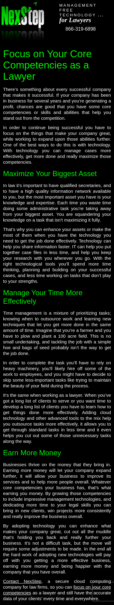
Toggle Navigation (107, 28)
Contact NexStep (22, 581)
